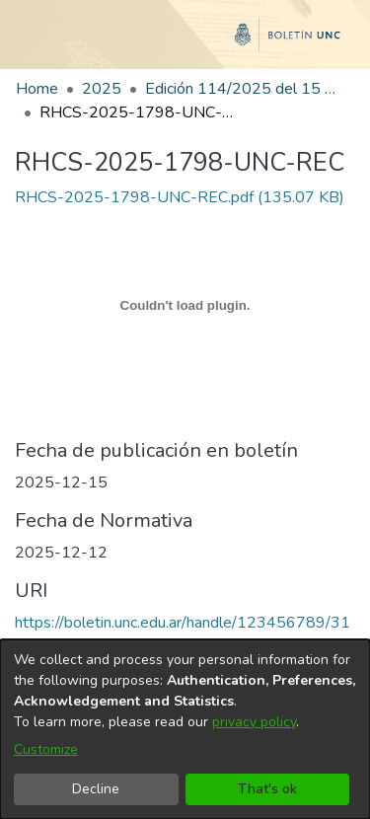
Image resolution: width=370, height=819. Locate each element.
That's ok (267, 789)
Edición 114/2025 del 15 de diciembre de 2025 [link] (243, 89)
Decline (95, 789)
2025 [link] (101, 89)
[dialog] (185, 729)
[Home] (185, 42)
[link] (179, 197)
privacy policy (254, 721)
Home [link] (37, 89)
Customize (46, 749)
